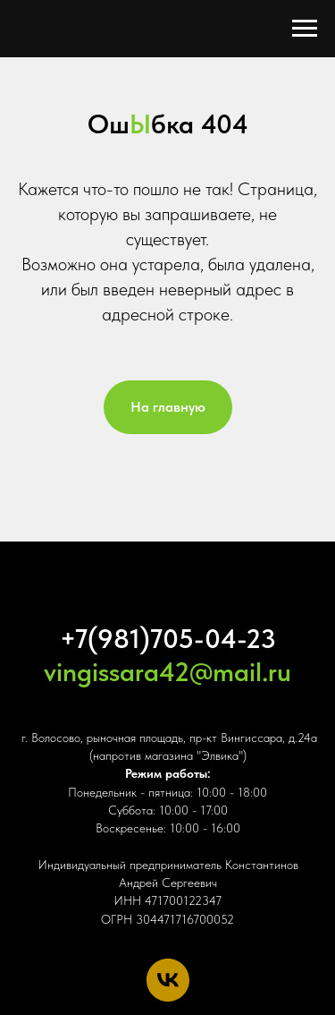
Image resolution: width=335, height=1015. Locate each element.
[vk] (168, 980)
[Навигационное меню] (304, 29)
